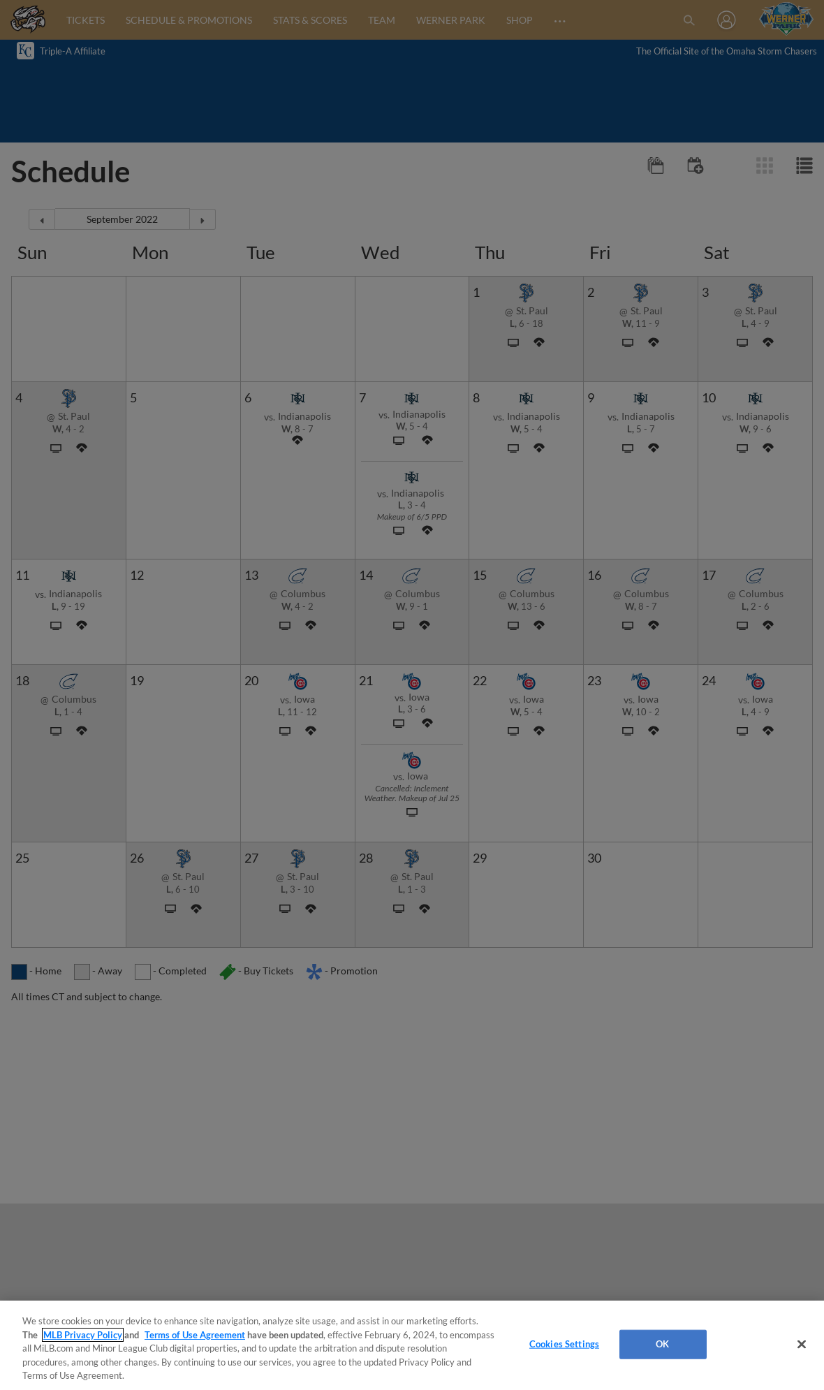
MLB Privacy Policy (82, 1334)
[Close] (801, 1344)
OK (662, 1343)
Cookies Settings (564, 1343)
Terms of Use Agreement (195, 1334)
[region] (412, 1345)
